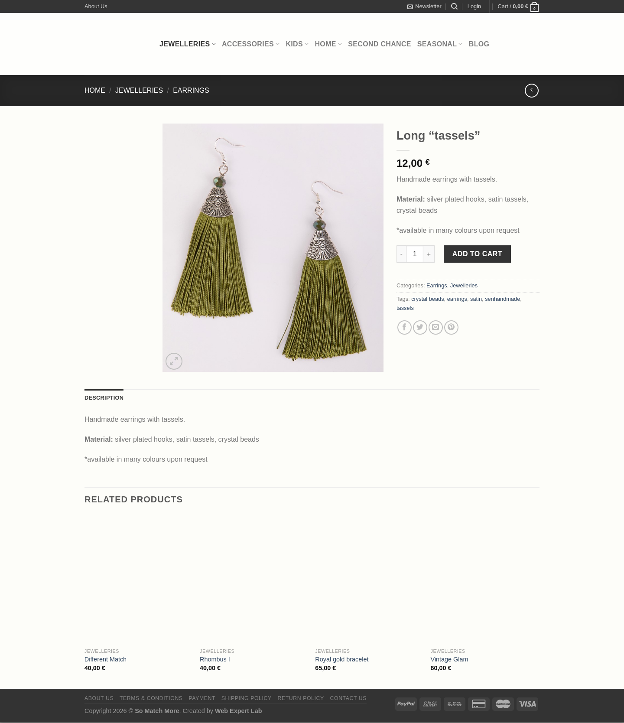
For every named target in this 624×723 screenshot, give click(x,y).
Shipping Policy (246, 698)
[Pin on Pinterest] (451, 327)
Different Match (105, 659)
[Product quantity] (414, 254)
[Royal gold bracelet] (368, 579)
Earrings (191, 90)
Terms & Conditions (151, 698)
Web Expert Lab (238, 710)
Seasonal (440, 44)
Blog (479, 44)
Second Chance (379, 44)
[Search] (454, 6)
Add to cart (477, 253)
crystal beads (427, 299)
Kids (297, 44)
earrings (457, 299)
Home (328, 44)
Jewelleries (187, 44)
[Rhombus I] (253, 579)
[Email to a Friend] (436, 327)
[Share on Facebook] (404, 327)
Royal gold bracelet (341, 659)
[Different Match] (138, 579)
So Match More (157, 710)
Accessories (251, 44)
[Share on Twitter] (420, 327)
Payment (201, 698)
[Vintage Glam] (484, 579)
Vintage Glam (449, 659)
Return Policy (301, 698)
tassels (405, 308)
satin (476, 299)
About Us (95, 6)
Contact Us (348, 698)
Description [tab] (104, 397)
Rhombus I (215, 659)
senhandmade (502, 299)
